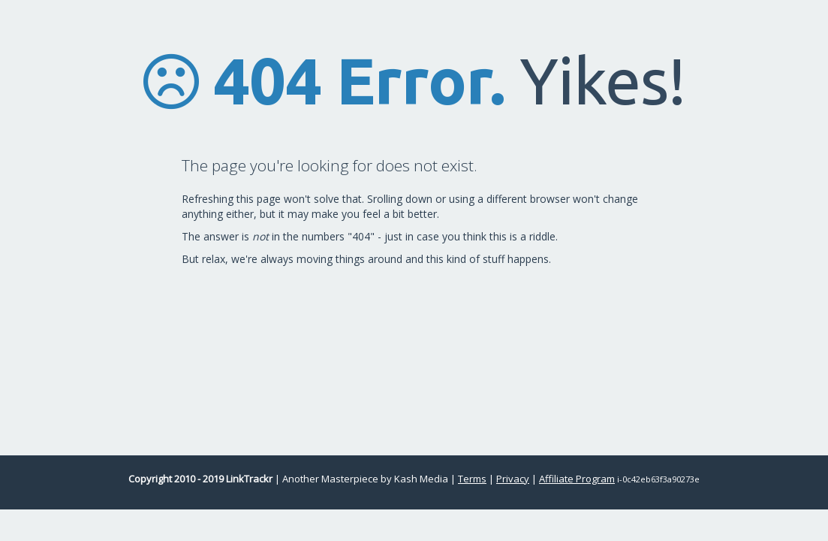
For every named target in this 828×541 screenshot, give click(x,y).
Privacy (512, 478)
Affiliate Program (577, 478)
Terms (472, 478)
